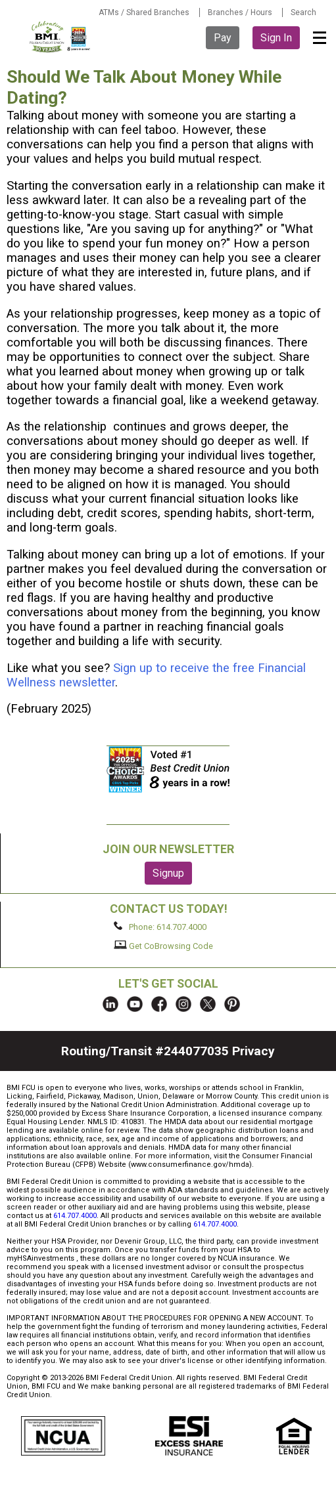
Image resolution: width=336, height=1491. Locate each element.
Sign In (276, 38)
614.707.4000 (75, 1215)
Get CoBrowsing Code (163, 945)
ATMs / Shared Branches (144, 12)
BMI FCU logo (60, 36)
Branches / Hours (240, 12)
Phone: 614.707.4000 (160, 926)
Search (303, 12)
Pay (222, 38)
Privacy (253, 1051)
